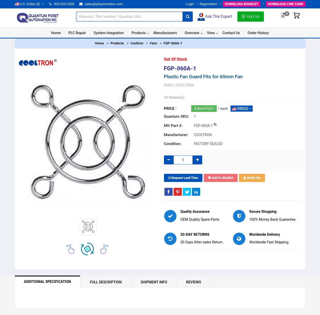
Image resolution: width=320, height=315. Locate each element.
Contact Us (231, 33)
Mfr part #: (173, 125)
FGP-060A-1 (173, 43)
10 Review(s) (174, 97)
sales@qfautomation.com (101, 4)
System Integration (109, 33)
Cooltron (137, 43)
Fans (153, 43)
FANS (168, 85)
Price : (170, 108)
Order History (258, 33)
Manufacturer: (176, 135)
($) (29, 4)
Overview (192, 33)
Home (56, 33)
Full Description (106, 282)
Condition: (173, 143)
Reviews (193, 282)
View (211, 33)
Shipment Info (153, 282)
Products (139, 33)
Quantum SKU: (176, 116)
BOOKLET (241, 4)
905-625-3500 (61, 4)
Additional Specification (47, 282)
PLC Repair (77, 33)
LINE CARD (285, 4)
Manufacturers (165, 33)
